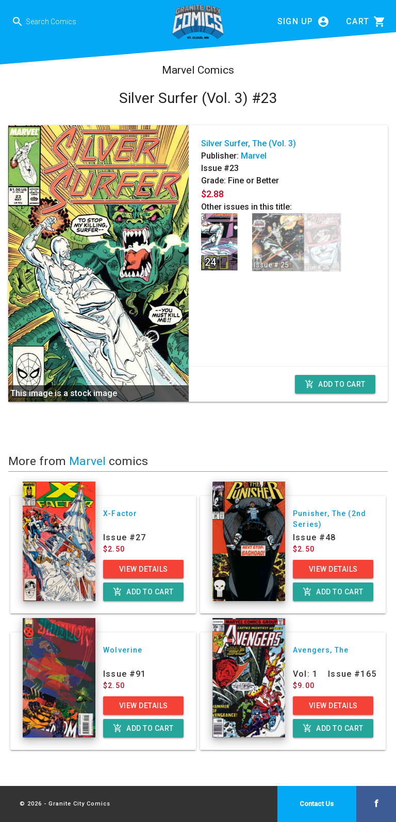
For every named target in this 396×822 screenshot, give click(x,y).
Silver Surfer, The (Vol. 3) (248, 143)
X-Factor (120, 513)
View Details (143, 569)
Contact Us (317, 804)
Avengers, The (321, 650)
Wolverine (123, 650)
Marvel (254, 156)
